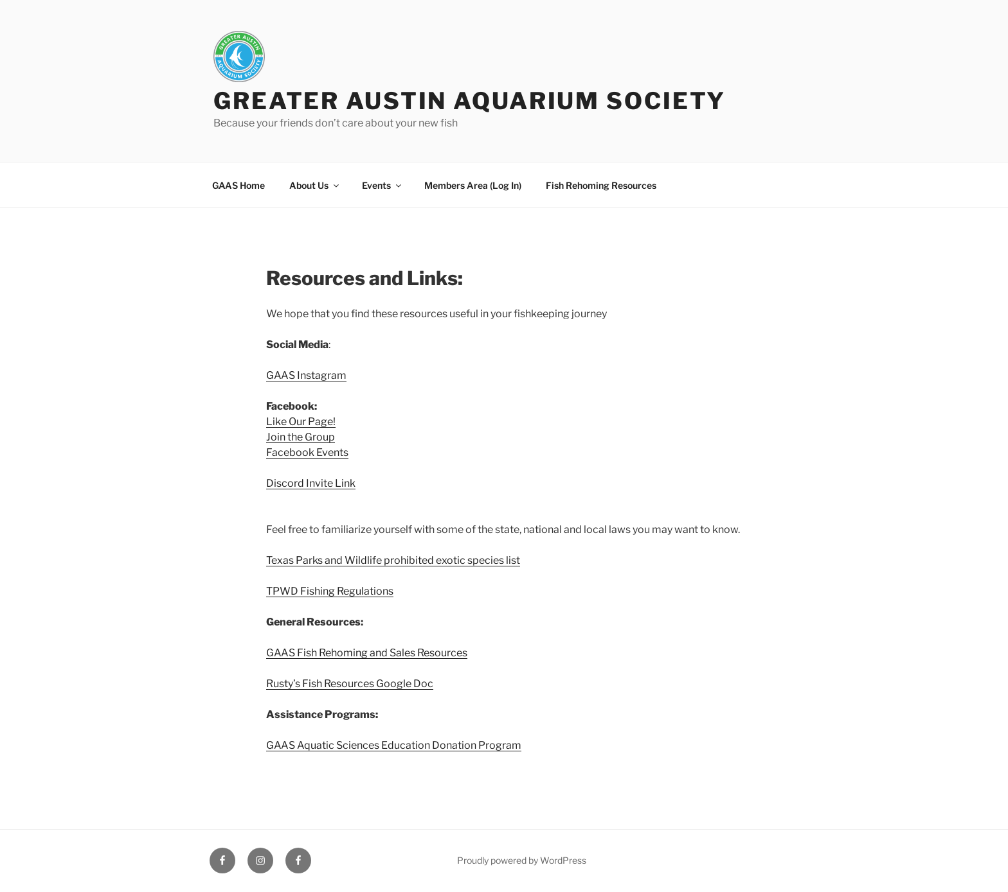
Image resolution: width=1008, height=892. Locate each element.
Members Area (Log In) (472, 185)
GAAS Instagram (306, 375)
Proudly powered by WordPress (521, 860)
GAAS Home (238, 185)
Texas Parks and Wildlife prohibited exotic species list (393, 560)
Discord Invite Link (311, 483)
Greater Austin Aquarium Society (469, 101)
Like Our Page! (301, 421)
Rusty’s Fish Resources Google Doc (349, 684)
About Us (315, 185)
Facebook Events (307, 452)
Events (382, 185)
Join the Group (300, 437)
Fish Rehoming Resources (601, 185)
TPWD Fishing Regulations (329, 591)
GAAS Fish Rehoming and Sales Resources (366, 653)
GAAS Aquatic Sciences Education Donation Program (393, 745)
